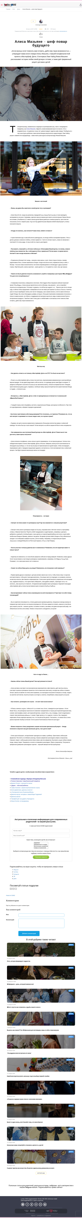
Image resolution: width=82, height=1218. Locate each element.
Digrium (33, 1215)
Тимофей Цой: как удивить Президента (22, 799)
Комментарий (10, 919)
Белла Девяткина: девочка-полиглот (22, 790)
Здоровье (41, 843)
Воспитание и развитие (41, 846)
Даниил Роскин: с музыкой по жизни (21, 783)
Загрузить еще (41, 1173)
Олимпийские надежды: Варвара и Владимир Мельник (28, 779)
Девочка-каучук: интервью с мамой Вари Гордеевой (26, 794)
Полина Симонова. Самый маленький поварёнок (25, 781)
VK (14, 876)
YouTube (16, 872)
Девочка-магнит (15, 796)
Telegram (16, 870)
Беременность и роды (41, 844)
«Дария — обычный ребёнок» (19, 785)
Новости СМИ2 (10, 895)
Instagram (16, 874)
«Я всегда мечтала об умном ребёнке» (22, 792)
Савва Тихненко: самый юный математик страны (25, 788)
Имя (7, 914)
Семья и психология (41, 848)
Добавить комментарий (29, 933)
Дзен (15, 878)
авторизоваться (63, 31)
